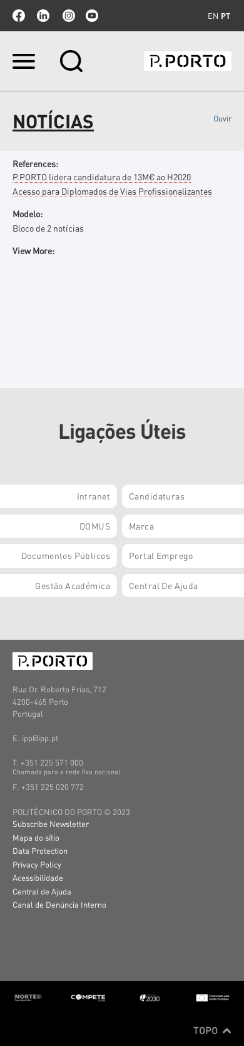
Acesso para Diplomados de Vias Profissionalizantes (112, 191)
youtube (92, 15)
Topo (212, 1030)
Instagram (67, 15)
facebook (19, 15)
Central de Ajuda (42, 891)
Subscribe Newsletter (51, 823)
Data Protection (40, 850)
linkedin (43, 15)
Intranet (93, 495)
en (213, 16)
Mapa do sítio (36, 837)
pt (225, 16)
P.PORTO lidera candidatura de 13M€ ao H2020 (102, 176)
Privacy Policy (37, 864)
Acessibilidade (38, 877)
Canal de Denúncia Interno (59, 904)
